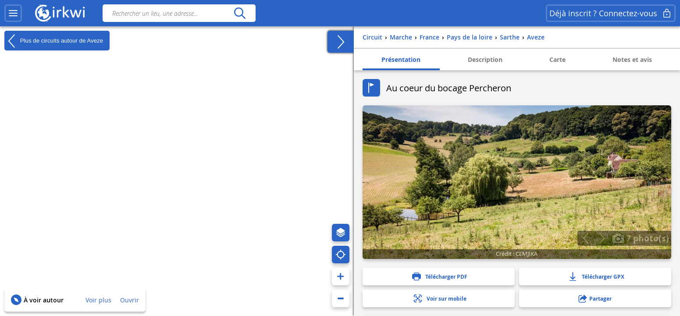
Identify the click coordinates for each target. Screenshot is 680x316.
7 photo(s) (640, 238)
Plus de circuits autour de (53, 41)
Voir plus (98, 300)
